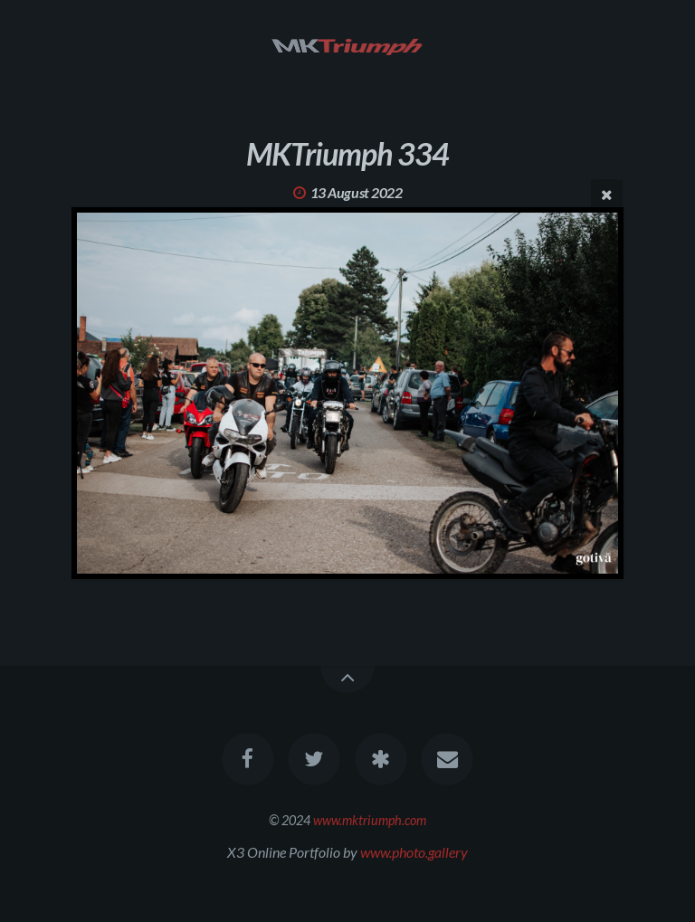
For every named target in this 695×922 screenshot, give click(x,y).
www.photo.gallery (414, 851)
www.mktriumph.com (369, 820)
